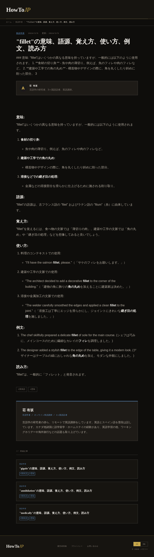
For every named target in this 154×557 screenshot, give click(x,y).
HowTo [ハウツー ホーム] (18, 9)
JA (137, 544)
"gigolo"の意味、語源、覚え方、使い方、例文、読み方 (52, 468)
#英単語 (21, 389)
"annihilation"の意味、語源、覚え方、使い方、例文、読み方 (55, 490)
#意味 (32, 389)
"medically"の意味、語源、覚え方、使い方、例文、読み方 (54, 512)
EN (144, 544)
